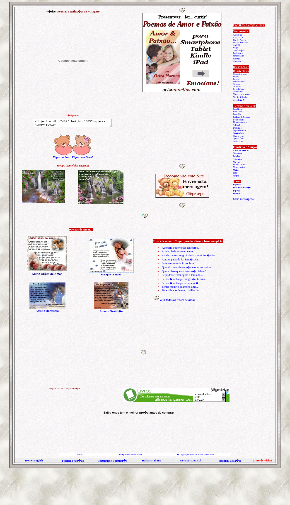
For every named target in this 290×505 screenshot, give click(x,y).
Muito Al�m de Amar (47, 274)
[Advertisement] (183, 129)
